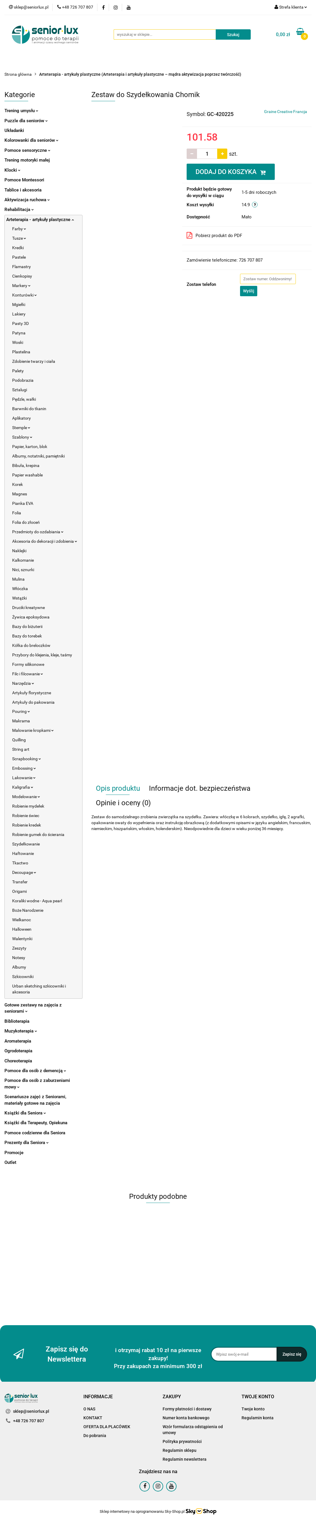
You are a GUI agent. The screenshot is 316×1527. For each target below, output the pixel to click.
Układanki (14, 130)
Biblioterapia (16, 1021)
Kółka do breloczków (31, 645)
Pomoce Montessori (24, 180)
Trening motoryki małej (27, 160)
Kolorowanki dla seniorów (31, 140)
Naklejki (19, 550)
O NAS (89, 1409)
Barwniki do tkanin (29, 408)
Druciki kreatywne (28, 607)
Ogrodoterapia (18, 1051)
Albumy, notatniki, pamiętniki (38, 456)
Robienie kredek (26, 825)
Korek (17, 484)
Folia (16, 512)
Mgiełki (18, 304)
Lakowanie (24, 777)
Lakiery (19, 314)
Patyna (19, 333)
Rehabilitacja (19, 209)
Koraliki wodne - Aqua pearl (37, 900)
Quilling (19, 739)
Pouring (21, 711)
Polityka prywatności (182, 1441)
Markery (21, 285)
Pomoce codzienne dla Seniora (34, 1132)
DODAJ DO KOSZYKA (231, 171)
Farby (19, 228)
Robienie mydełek (28, 806)
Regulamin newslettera (185, 1459)
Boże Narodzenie (27, 910)
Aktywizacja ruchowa (27, 199)
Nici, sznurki (23, 569)
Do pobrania (94, 1435)
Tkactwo (20, 863)
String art (20, 749)
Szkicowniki (23, 976)
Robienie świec (25, 815)
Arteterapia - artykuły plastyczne (40, 219)
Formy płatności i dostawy (187, 1409)
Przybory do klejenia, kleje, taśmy (42, 655)
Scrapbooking (26, 758)
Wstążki (19, 598)
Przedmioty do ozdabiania (37, 531)
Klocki (12, 170)
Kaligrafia (22, 787)
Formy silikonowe (28, 664)
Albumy (19, 967)
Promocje (13, 1152)
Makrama (21, 721)
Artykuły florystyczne (31, 692)
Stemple (21, 427)
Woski (17, 342)
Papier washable (27, 475)
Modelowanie (26, 796)
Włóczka (20, 588)
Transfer (20, 882)
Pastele (19, 257)
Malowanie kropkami (33, 730)
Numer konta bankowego (186, 1417)
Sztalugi (19, 389)
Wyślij (248, 291)
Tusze (19, 238)
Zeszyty (19, 948)
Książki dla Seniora (25, 1113)
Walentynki (22, 938)
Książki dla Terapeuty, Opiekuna (35, 1122)
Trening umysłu (21, 110)
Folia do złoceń (26, 522)
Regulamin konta (258, 1417)
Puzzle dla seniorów (26, 120)
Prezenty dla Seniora (26, 1142)
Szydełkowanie (26, 844)
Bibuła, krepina (25, 465)
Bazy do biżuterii (27, 626)
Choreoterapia (18, 1061)
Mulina (18, 579)
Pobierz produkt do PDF (214, 235)
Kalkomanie (23, 560)
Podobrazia (23, 380)
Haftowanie (23, 853)
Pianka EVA (22, 503)
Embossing (24, 768)
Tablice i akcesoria (23, 190)
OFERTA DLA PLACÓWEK (106, 1426)
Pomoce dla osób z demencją (35, 1070)
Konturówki (24, 295)
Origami (19, 891)
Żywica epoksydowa (31, 617)
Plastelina (21, 351)
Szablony (22, 437)
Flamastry (21, 266)
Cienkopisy (22, 276)
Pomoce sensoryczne (27, 150)
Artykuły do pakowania (33, 702)
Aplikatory (21, 418)
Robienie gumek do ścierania (38, 834)
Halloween (21, 929)
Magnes (19, 494)
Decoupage (24, 872)
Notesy (18, 957)
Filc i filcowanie (27, 673)
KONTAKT (92, 1417)
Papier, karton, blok (29, 446)
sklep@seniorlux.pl (31, 1411)
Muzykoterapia (20, 1031)
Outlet (10, 1162)
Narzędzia (23, 683)
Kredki (18, 247)
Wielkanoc (21, 919)
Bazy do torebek (27, 636)
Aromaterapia (17, 1041)
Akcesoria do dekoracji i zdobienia (44, 541)
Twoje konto (253, 1409)
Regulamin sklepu (179, 1450)
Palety (18, 370)
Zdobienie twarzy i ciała (33, 361)
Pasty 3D (20, 323)
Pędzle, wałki (24, 399)
